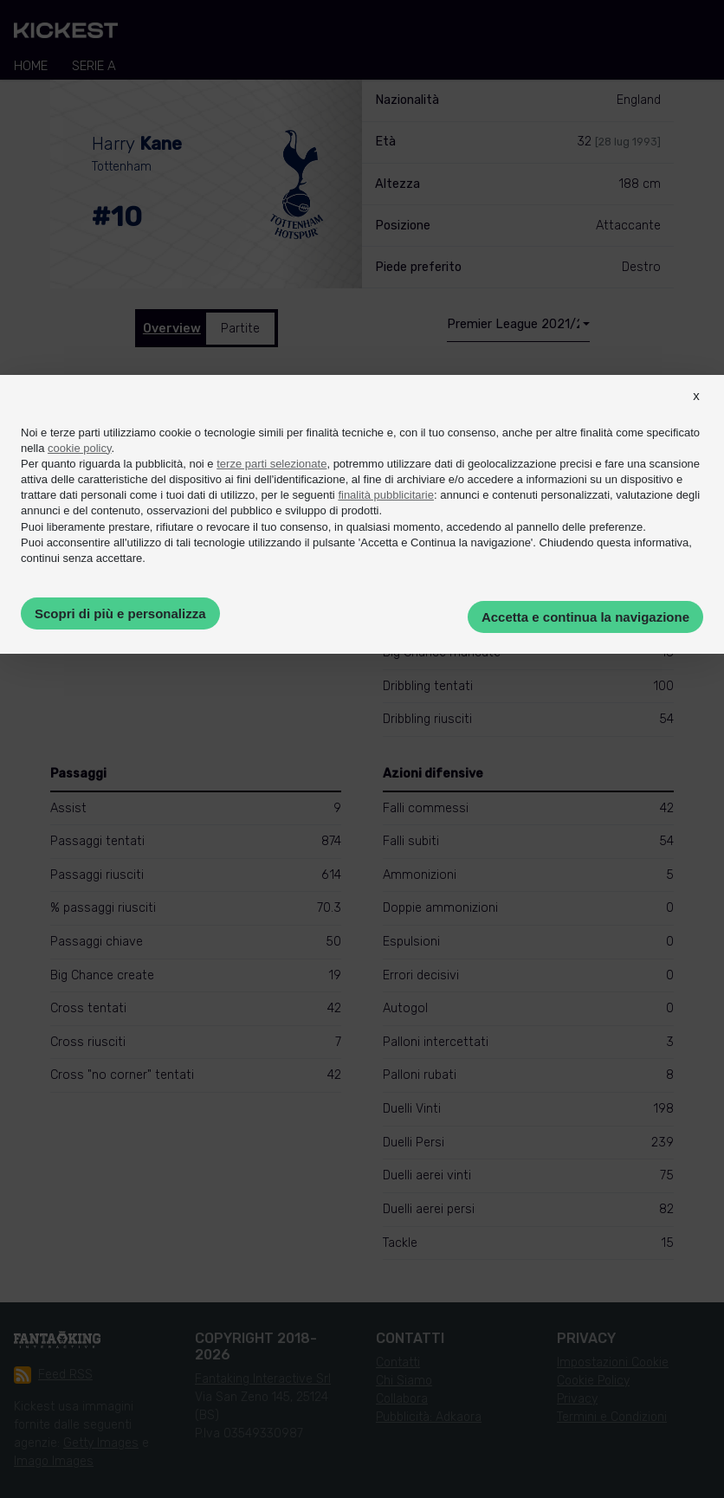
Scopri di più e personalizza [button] (120, 613)
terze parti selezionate (271, 463)
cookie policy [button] (79, 448)
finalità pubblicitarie (386, 494)
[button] (696, 411)
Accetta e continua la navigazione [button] (585, 617)
